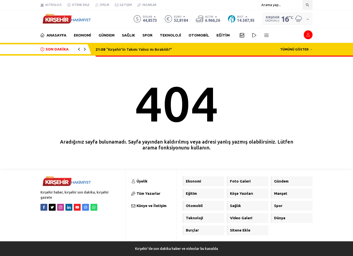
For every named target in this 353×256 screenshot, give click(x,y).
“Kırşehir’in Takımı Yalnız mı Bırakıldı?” (134, 49)
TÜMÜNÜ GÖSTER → (296, 49)
